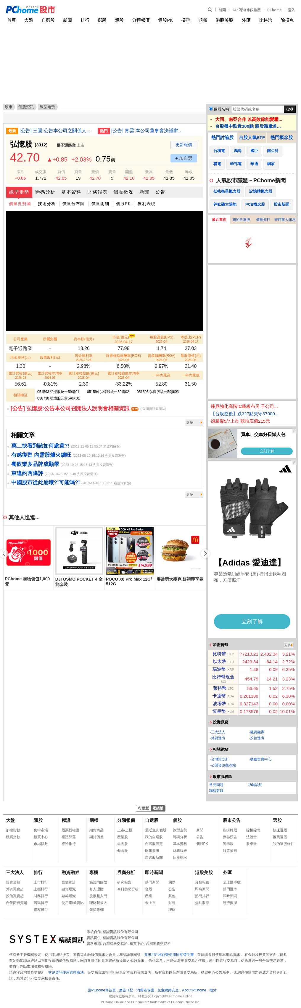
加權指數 (13, 830)
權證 (185, 20)
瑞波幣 (219, 669)
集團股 (122, 844)
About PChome (194, 990)
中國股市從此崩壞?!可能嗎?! (45, 482)
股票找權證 (70, 830)
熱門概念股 (282, 137)
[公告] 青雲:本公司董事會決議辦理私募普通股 (148, 130)
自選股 (48, 20)
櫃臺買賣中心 (260, 759)
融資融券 (257, 732)
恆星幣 (219, 711)
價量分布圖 (73, 203)
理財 (172, 910)
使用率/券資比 (73, 903)
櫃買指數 (13, 837)
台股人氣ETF (252, 137)
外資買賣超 (15, 889)
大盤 (28, 20)
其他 (172, 896)
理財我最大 (98, 903)
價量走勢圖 (20, 203)
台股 (148, 889)
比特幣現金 (223, 676)
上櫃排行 (41, 889)
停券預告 (230, 837)
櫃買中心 (41, 837)
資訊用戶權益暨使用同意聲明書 (169, 955)
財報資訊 (152, 851)
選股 (102, 20)
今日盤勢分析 (128, 889)
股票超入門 (98, 896)
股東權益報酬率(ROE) (123, 358)
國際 (172, 882)
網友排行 (41, 910)
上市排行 (41, 882)
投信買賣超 (15, 896)
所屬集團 (50, 339)
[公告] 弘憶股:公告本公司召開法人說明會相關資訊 (88, 408)
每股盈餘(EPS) (161, 339)
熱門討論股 (222, 137)
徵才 (213, 990)
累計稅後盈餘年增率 (123, 375)
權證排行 (69, 844)
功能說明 (255, 785)
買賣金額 (13, 882)
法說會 (251, 837)
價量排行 (263, 220)
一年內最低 (190, 375)
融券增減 (69, 896)
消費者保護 (145, 990)
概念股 (122, 851)
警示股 (228, 844)
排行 (85, 20)
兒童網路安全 (168, 990)
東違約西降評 (27, 473)
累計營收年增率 (50, 375)
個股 (177, 820)
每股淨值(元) (191, 358)
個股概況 (123, 191)
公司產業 (20, 339)
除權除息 (253, 830)
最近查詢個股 (155, 830)
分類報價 (141, 20)
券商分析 (126, 872)
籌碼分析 (45, 191)
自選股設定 (154, 844)
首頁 (11, 20)
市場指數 (41, 844)
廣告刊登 (126, 990)
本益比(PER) (191, 339)
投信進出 (257, 738)
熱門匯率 (230, 889)
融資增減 (69, 889)
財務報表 (97, 191)
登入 (291, 9)
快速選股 (280, 830)
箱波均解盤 (98, 882)
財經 (172, 903)
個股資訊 (26, 107)
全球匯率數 (232, 882)
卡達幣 (219, 695)
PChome (274, 9)
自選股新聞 (154, 857)
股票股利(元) (50, 357)
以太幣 (219, 661)
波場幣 (219, 703)
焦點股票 (202, 903)
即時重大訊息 (285, 220)
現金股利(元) (20, 357)
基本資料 (71, 191)
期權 (202, 20)
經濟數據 (230, 903)
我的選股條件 (283, 844)
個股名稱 (221, 109)
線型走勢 (19, 191)
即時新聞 (154, 872)
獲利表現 (146, 203)
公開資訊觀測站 (223, 765)
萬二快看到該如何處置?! (40, 446)
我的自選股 (241, 220)
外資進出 (218, 738)
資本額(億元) (84, 339)
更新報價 (184, 144)
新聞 (222, 9)
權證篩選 (69, 837)
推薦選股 (280, 837)
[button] (205, 553)
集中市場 (41, 830)
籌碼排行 (41, 903)
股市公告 (232, 820)
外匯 (246, 20)
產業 (148, 896)
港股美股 (224, 20)
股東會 (251, 844)
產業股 (122, 837)
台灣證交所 (220, 759)
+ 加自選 (183, 158)
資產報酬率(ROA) (162, 358)
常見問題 (216, 785)
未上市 (150, 903)
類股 (119, 20)
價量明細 (100, 203)
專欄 (93, 872)
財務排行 (41, 896)
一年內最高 (161, 375)
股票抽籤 (230, 851)
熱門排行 (202, 896)
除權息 (287, 20)
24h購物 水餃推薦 (246, 9)
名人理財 (96, 889)
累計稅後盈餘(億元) (83, 375)
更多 (189, 422)
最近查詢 (219, 220)
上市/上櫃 (124, 830)
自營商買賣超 (16, 903)
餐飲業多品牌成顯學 (35, 464)
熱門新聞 (152, 882)
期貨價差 (96, 837)
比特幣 (265, 20)
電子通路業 (66, 145)
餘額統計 (69, 882)
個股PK (165, 20)
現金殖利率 (84, 358)
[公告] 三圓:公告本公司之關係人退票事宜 (57, 130)
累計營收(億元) (20, 375)
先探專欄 (96, 910)
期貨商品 (96, 830)
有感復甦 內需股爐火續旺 (41, 455)
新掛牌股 (230, 830)
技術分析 (47, 203)
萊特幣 (219, 688)
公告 (160, 191)
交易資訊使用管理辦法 (66, 972)
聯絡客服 (216, 791)
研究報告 (124, 882)
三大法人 (218, 732)
